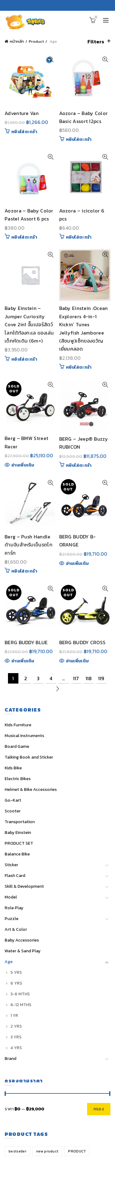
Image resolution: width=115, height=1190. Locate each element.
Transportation (20, 822)
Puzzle (11, 918)
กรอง (99, 1109)
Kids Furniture (18, 725)
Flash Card (15, 875)
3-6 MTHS (20, 994)
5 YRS (16, 972)
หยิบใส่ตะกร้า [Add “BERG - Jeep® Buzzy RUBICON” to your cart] (79, 465)
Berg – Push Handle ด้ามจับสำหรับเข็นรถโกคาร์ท (28, 545)
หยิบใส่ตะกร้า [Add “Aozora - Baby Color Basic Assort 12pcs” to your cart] (79, 139)
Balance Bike (17, 854)
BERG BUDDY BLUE (26, 642)
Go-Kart (13, 800)
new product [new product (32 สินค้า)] (47, 1151)
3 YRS (15, 1037)
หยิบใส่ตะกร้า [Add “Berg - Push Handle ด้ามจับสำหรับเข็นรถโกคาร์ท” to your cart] (24, 571)
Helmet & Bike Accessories (31, 789)
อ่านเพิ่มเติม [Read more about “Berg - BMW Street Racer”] (22, 465)
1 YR (14, 1015)
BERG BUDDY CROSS (82, 642)
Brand (10, 1058)
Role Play (14, 908)
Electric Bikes (18, 778)
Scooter (13, 811)
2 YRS (16, 1026)
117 (76, 678)
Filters (95, 41)
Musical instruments (24, 735)
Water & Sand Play (22, 951)
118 (89, 678)
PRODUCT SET (19, 843)
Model (11, 897)
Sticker (11, 865)
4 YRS (16, 1048)
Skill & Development (24, 886)
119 (101, 678)
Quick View (50, 59)
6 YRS (16, 983)
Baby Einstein (18, 832)
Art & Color (16, 929)
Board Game (17, 746)
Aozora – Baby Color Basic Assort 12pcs (83, 117)
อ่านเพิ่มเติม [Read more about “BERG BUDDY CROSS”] (77, 661)
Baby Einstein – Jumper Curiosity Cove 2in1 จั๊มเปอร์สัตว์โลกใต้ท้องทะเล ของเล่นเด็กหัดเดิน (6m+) (29, 324)
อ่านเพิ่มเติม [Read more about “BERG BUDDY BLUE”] (22, 661)
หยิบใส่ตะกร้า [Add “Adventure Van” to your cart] (24, 132)
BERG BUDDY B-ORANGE (77, 540)
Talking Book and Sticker (29, 757)
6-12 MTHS (20, 1005)
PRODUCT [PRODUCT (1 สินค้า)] (77, 1151)
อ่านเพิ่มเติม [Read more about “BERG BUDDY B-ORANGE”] (77, 563)
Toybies (45, 1180)
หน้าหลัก (17, 41)
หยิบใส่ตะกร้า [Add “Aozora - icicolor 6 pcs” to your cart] (79, 237)
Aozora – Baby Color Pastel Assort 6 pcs (29, 214)
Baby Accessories (22, 940)
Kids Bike (13, 768)
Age (9, 961)
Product (36, 41)
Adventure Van (22, 113)
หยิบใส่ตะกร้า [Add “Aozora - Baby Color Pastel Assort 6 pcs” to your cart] (24, 237)
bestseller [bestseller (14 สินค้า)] (17, 1151)
